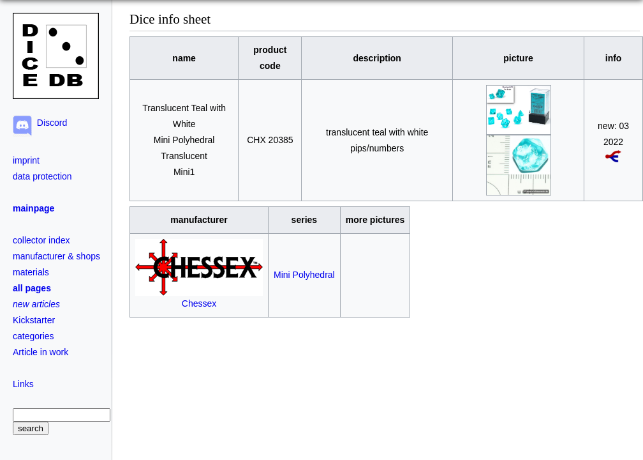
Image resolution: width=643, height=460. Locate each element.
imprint (26, 160)
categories (33, 336)
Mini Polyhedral (304, 275)
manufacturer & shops (56, 256)
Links (23, 384)
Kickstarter (34, 320)
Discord (49, 123)
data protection (42, 176)
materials (31, 272)
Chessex (199, 298)
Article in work (40, 352)
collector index (41, 240)
